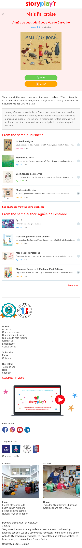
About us (6, 329)
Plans (5, 355)
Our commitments (11, 332)
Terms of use (8, 367)
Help (4, 370)
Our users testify (10, 456)
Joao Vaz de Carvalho (55, 22)
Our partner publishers (13, 335)
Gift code (6, 358)
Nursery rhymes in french (15, 514)
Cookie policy (9, 346)
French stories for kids (13, 505)
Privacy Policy (39, 539)
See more (73, 285)
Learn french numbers (13, 508)
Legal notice (8, 344)
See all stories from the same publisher (23, 207)
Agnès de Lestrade (25, 22)
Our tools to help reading (14, 338)
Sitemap (6, 373)
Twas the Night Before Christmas (60, 505)
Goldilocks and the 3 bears (56, 508)
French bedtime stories (14, 511)
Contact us (7, 341)
